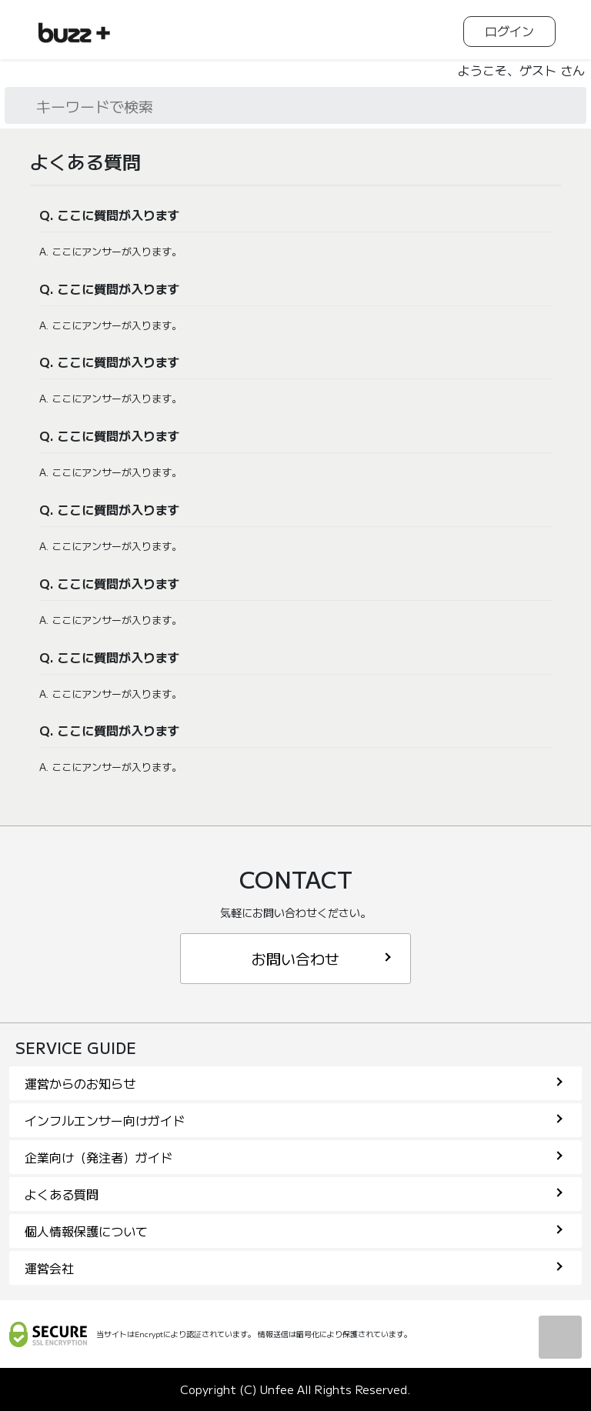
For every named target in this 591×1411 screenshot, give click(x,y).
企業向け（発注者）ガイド (294, 1157)
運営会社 (294, 1268)
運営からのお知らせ (294, 1083)
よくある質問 (294, 1194)
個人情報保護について (294, 1231)
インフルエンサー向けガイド (294, 1120)
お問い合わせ (321, 958)
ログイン (509, 31)
